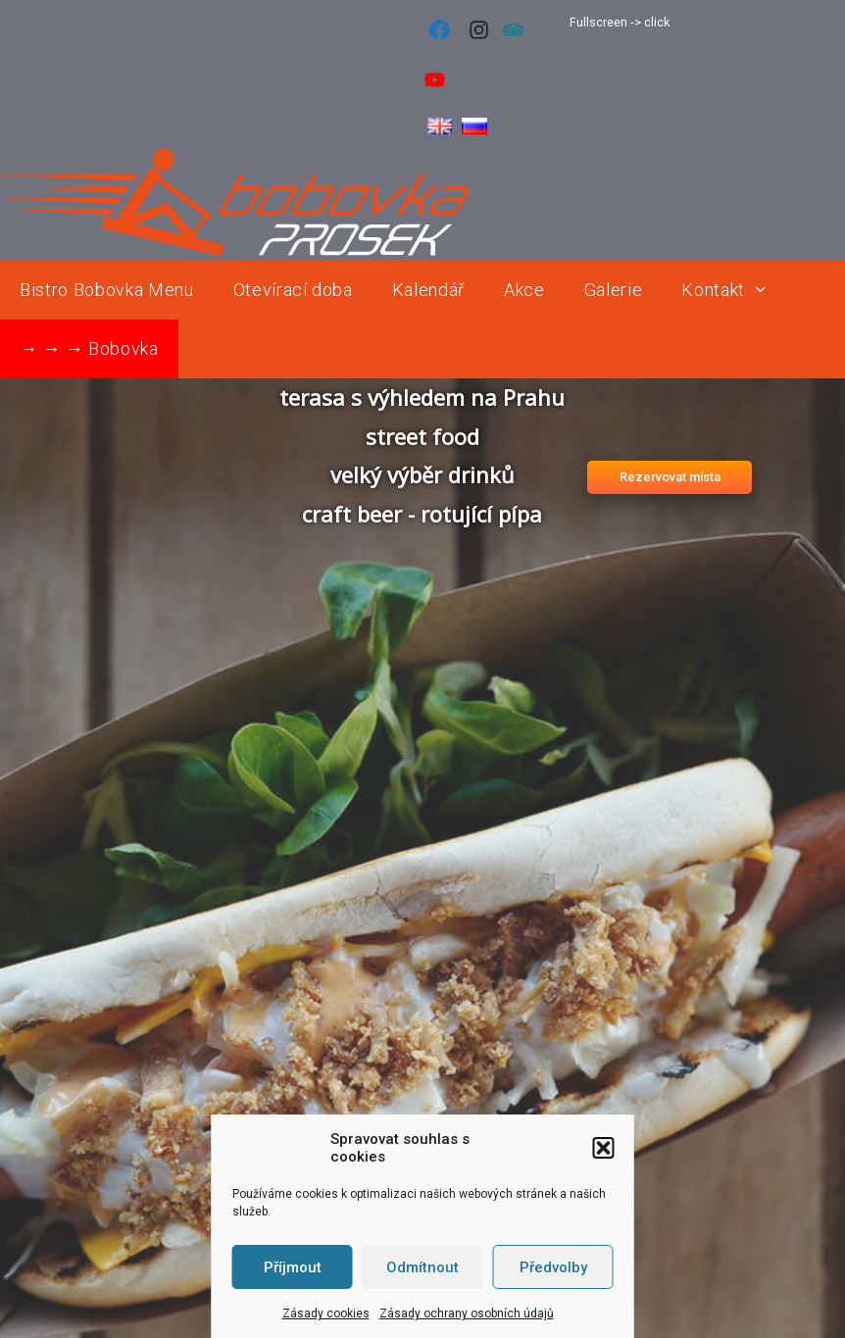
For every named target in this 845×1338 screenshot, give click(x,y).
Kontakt (734, 290)
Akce (524, 289)
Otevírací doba (293, 289)
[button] (604, 1148)
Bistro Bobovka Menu (107, 289)
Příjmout (293, 1267)
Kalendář (428, 289)
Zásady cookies (326, 1313)
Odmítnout (422, 1267)
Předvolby (553, 1267)
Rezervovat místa (670, 477)
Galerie (613, 289)
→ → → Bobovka (89, 348)
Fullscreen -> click (620, 22)
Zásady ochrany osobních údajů (466, 1313)
